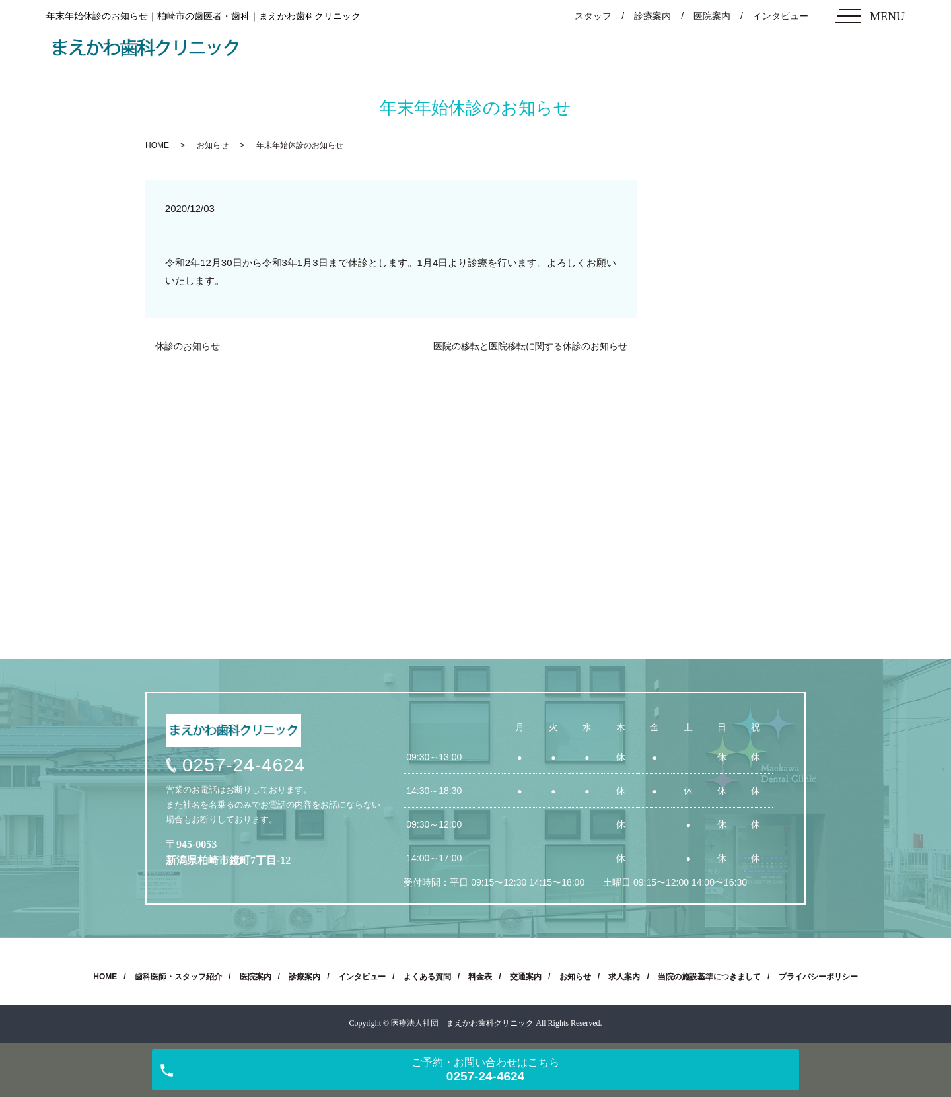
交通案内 (526, 976)
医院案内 (711, 16)
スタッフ (593, 16)
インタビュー (780, 16)
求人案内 (624, 976)
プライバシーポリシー (818, 976)
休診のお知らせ (187, 346)
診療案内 (652, 16)
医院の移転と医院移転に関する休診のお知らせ (530, 346)
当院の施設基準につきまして (709, 976)
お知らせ (213, 145)
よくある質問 (427, 976)
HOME (157, 145)
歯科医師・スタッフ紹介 (178, 976)
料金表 (480, 976)
